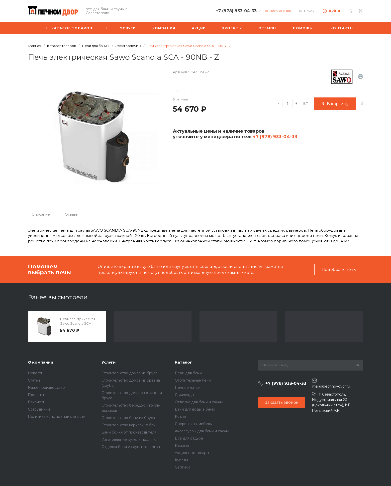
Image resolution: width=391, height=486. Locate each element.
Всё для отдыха (189, 438)
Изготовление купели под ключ (130, 439)
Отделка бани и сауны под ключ (130, 447)
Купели (181, 460)
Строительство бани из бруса (128, 418)
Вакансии (36, 402)
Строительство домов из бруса (129, 373)
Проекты (36, 395)
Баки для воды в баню (195, 409)
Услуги (108, 362)
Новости (35, 373)
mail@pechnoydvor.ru (331, 386)
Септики (182, 467)
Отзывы (71, 214)
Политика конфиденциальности (57, 416)
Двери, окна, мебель (193, 424)
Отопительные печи (193, 380)
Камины (182, 445)
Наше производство (46, 387)
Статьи (34, 380)
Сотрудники (39, 409)
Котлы (180, 416)
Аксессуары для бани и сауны (202, 431)
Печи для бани (188, 373)
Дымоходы (184, 395)
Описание (41, 214)
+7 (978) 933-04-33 (274, 136)
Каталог (183, 362)
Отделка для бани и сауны (199, 402)
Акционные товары (192, 453)
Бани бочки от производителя (128, 432)
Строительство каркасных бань (129, 425)
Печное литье (187, 387)
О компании (40, 362)
